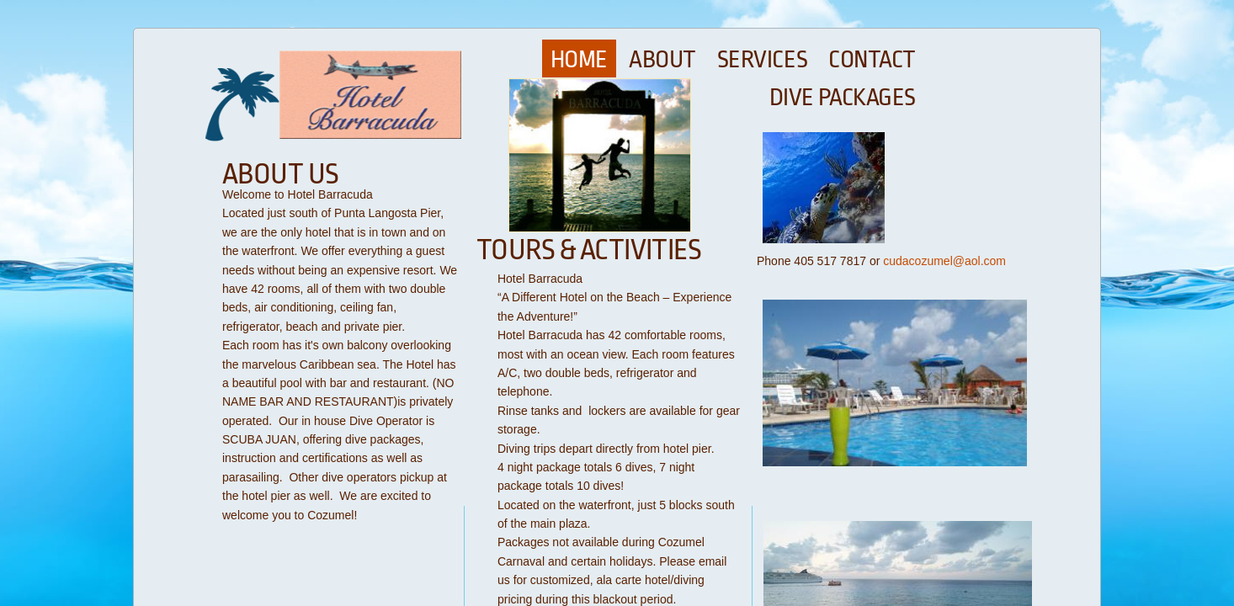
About (662, 59)
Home (579, 59)
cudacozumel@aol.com (944, 261)
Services (762, 59)
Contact (872, 59)
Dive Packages (842, 97)
